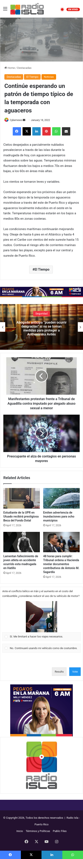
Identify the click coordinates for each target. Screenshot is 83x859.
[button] (41, 616)
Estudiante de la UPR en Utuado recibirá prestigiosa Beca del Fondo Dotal (21, 516)
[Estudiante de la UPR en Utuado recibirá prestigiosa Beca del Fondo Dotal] (21, 498)
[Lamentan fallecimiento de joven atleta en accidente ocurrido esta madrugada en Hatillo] (21, 542)
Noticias (49, 76)
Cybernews (16, 120)
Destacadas (24, 67)
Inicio (19, 831)
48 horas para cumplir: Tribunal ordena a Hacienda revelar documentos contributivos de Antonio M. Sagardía (61, 564)
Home (9, 67)
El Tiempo (32, 76)
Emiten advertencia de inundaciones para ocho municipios (58, 516)
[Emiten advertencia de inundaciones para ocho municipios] (61, 498)
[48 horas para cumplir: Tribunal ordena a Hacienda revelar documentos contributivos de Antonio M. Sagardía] (61, 542)
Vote (75, 671)
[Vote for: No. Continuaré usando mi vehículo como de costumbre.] (41, 648)
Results (59, 671)
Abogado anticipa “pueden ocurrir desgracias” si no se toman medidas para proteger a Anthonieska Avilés (41, 328)
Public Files (60, 831)
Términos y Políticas (38, 831)
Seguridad (41, 313)
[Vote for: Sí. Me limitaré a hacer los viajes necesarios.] (41, 621)
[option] (41, 327)
